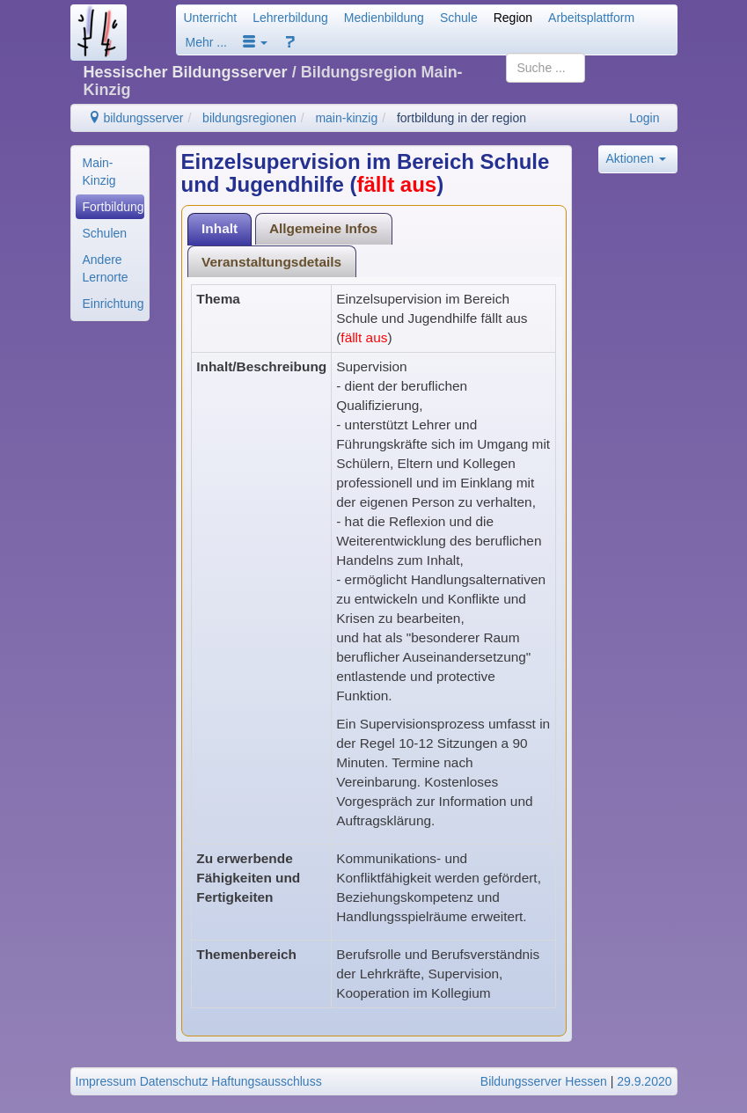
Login (644, 118)
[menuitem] (110, 171)
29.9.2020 (644, 1081)
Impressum (106, 1081)
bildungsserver (136, 118)
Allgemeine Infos (323, 228)
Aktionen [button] (636, 158)
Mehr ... (206, 42)
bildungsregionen (249, 118)
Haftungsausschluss (266, 1081)
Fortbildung (113, 207)
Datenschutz (174, 1081)
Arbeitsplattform (591, 18)
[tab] (220, 229)
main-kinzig (346, 118)
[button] (255, 42)
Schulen (105, 233)
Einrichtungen (113, 304)
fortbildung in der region (461, 118)
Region (513, 18)
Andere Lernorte (105, 268)
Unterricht (211, 18)
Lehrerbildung (290, 18)
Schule (459, 18)
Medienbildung (384, 18)
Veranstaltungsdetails (271, 261)
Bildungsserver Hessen (543, 1081)
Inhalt (219, 228)
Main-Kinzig (99, 171)
